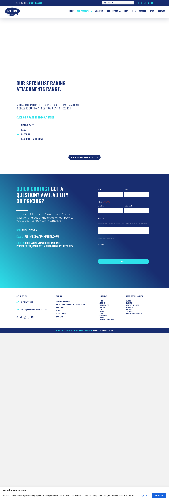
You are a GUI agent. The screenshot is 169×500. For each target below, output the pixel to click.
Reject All (144, 495)
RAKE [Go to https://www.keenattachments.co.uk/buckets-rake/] (23, 129)
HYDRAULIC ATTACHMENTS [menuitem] (134, 313)
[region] (84, 493)
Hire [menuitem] (101, 309)
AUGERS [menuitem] (128, 301)
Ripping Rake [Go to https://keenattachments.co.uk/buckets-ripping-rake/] (27, 125)
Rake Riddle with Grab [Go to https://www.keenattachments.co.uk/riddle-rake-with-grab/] (32, 138)
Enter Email (101, 206)
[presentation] (115, 251)
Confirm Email (128, 206)
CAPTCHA (101, 244)
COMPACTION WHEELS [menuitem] (132, 305)
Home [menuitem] (101, 301)
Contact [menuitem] (102, 318)
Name (100, 189)
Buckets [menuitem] (129, 303)
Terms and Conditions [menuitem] (107, 320)
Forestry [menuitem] (129, 309)
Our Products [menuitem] (104, 305)
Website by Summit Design (103, 330)
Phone (126, 189)
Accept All (159, 495)
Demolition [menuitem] (130, 307)
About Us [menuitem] (103, 303)
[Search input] (117, 2)
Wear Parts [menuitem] (103, 316)
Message (101, 218)
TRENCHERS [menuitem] (129, 311)
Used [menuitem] (101, 313)
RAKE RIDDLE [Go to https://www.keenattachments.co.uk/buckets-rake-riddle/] (26, 134)
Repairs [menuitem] (102, 311)
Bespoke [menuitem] (102, 307)
